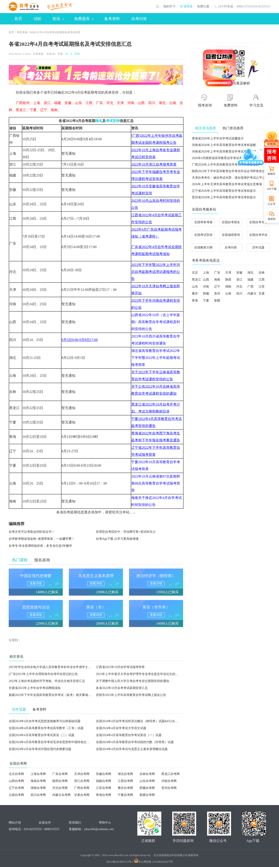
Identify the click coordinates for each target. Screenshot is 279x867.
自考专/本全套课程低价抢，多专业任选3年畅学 (40, 545)
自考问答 (139, 19)
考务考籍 (22, 32)
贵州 (217, 293)
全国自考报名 (231, 222)
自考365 (51, 53)
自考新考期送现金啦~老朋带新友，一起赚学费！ (42, 538)
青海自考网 (103, 795)
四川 (239, 293)
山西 (206, 279)
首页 (18, 19)
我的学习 (169, 6)
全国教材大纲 (203, 247)
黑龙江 (196, 279)
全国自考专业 (258, 222)
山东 (195, 286)
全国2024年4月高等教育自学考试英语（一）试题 (129, 735)
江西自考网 (125, 781)
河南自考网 (169, 781)
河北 (239, 286)
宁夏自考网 (125, 795)
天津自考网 (81, 774)
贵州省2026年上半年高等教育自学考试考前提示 (224, 197)
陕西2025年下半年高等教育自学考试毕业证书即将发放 (228, 171)
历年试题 (258, 247)
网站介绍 (15, 822)
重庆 (195, 293)
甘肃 (262, 293)
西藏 (206, 293)
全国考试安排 (203, 234)
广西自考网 (81, 788)
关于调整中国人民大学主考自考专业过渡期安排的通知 (132, 681)
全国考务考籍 (203, 222)
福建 (250, 279)
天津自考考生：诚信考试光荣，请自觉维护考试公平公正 (230, 177)
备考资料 (112, 19)
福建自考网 (103, 781)
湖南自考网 (38, 788)
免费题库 (84, 19)
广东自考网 (60, 774)
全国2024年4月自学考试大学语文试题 (121, 728)
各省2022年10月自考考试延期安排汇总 (122, 688)
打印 (76, 53)
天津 (228, 272)
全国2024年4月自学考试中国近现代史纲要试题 (40, 749)
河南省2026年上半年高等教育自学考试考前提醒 (224, 145)
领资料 (272, 219)
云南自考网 (16, 795)
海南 (217, 279)
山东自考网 (147, 781)
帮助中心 (105, 822)
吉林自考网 (147, 774)
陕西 (228, 279)
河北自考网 (60, 788)
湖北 (250, 272)
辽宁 (217, 286)
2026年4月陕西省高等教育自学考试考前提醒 (221, 158)
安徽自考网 (103, 774)
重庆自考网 (125, 788)
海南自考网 (38, 781)
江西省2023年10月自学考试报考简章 (120, 667)
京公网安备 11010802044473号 (153, 861)
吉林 (262, 272)
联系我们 (75, 822)
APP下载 (272, 188)
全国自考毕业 (258, 234)
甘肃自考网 (81, 795)
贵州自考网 (169, 788)
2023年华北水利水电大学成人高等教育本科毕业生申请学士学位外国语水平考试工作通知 (68, 667)
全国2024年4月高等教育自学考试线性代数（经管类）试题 (135, 742)
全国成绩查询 (231, 234)
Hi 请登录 (186, 6)
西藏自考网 (147, 788)
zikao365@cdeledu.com (99, 829)
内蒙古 (252, 293)
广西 (250, 286)
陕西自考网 (60, 781)
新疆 (217, 300)
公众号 (272, 204)
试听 (37, 19)
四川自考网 (38, 795)
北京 (195, 272)
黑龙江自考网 (170, 774)
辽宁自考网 (16, 788)
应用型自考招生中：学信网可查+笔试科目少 (126, 531)
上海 (206, 272)
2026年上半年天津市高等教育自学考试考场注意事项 (227, 184)
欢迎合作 (45, 822)
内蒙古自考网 (61, 795)
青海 (195, 300)
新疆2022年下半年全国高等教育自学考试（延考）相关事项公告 (51, 695)
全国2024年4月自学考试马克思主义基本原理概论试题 (132, 749)
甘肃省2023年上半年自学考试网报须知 (35, 688)
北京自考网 (16, 774)
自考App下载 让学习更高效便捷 (117, 538)
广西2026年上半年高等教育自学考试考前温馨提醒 (225, 164)
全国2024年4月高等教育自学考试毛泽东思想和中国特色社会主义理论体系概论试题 (64, 742)
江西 (262, 279)
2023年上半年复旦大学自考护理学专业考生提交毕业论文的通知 (138, 674)
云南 (228, 293)
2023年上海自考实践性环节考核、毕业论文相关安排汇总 (47, 681)
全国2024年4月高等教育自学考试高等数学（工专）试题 (46, 728)
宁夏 (206, 300)
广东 (217, 272)
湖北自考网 (125, 774)
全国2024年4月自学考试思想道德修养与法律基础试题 (44, 721)
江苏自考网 (103, 788)
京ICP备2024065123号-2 (119, 861)
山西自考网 (16, 781)
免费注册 (203, 6)
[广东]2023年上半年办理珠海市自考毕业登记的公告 (43, 674)
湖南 (228, 286)
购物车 (272, 173)
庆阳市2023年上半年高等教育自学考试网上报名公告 (131, 695)
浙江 (239, 279)
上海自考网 (38, 774)
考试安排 (113, 121)
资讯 (58, 19)
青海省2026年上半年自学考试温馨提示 (218, 138)
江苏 (262, 286)
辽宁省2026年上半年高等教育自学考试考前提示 (224, 190)
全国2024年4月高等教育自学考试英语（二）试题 (41, 735)
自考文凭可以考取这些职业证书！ (31, 531)
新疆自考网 (147, 795)
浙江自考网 (81, 781)
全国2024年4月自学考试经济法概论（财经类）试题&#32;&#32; (138, 721)
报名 (98, 121)
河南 (206, 286)
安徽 (239, 272)
